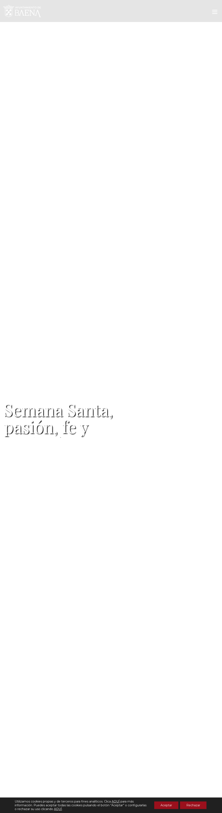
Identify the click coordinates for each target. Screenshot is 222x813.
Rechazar (193, 805)
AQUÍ (116, 801)
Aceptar (166, 805)
